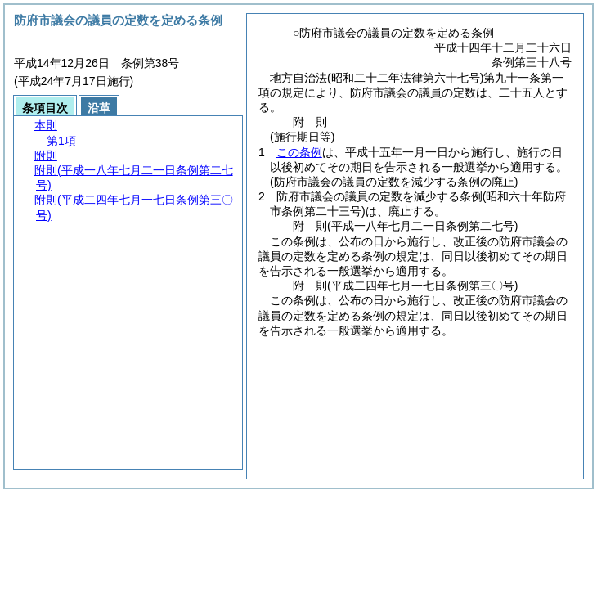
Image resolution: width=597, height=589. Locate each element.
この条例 (299, 152)
